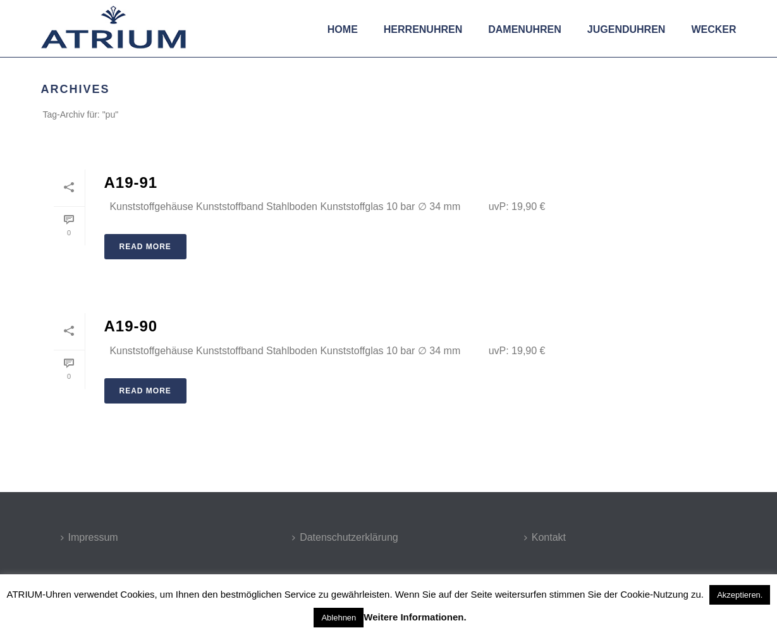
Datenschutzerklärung (345, 537)
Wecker (713, 29)
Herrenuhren (423, 29)
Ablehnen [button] (338, 617)
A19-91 (131, 182)
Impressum (89, 537)
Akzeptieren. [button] (739, 595)
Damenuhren (524, 29)
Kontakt (545, 537)
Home (342, 29)
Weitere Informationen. (415, 617)
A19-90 (131, 326)
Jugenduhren (626, 29)
